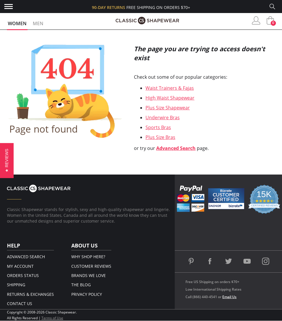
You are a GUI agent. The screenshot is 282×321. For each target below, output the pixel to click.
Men (38, 23)
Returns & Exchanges (30, 294)
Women (17, 23)
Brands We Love (88, 275)
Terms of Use (52, 318)
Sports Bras (158, 127)
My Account (20, 266)
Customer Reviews (91, 266)
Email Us (229, 296)
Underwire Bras (162, 117)
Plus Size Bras (160, 137)
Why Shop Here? (88, 256)
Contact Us (19, 303)
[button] (7, 160)
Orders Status (23, 275)
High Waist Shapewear (169, 98)
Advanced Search (176, 148)
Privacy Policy (86, 294)
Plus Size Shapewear (167, 107)
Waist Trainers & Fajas (169, 88)
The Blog (81, 284)
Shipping (16, 284)
